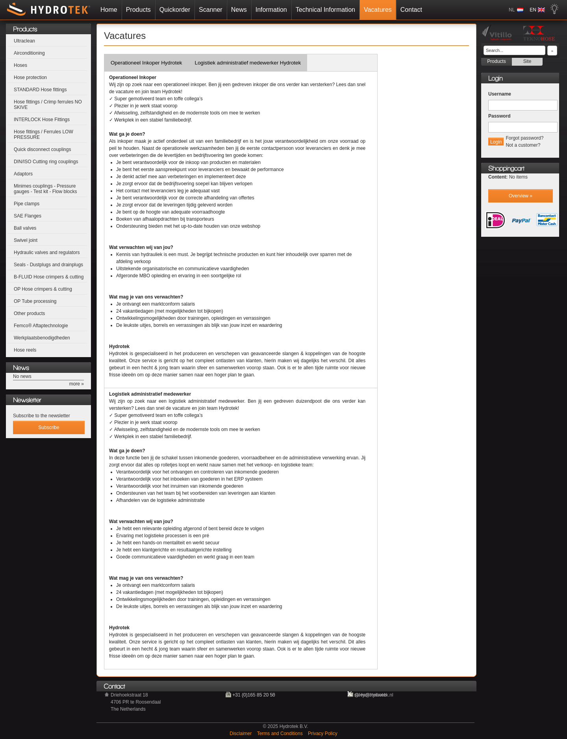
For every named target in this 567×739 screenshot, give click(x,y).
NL (512, 10)
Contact (411, 9)
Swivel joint (25, 240)
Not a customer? (523, 145)
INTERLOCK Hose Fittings (42, 119)
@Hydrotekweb (370, 695)
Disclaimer (241, 733)
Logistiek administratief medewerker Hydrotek (248, 63)
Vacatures (378, 9)
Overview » (520, 196)
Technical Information (325, 9)
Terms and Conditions (280, 733)
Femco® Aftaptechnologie (41, 325)
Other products (29, 313)
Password (499, 116)
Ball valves (25, 228)
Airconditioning (29, 53)
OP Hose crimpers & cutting (43, 289)
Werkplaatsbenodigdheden (42, 338)
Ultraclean (24, 41)
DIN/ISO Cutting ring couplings (46, 161)
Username (499, 94)
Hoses (20, 65)
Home (108, 9)
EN (533, 10)
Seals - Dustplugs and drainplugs (48, 264)
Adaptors (23, 174)
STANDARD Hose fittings (40, 89)
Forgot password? (524, 138)
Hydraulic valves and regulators (47, 252)
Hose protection (30, 77)
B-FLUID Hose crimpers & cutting (48, 277)
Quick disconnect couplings (42, 149)
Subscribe (48, 427)
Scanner (210, 9)
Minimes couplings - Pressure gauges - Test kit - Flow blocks (45, 188)
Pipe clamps (26, 203)
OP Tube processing (35, 301)
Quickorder (174, 9)
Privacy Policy (322, 733)
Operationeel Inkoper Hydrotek (146, 63)
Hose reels (25, 350)
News (239, 9)
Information (271, 9)
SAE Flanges (27, 216)
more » (76, 384)
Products (138, 9)
